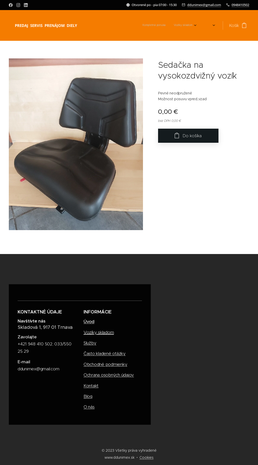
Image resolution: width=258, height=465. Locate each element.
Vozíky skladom (99, 332)
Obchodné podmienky (105, 364)
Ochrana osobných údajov (109, 375)
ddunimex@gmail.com (204, 5)
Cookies (146, 457)
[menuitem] (186, 25)
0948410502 (240, 5)
